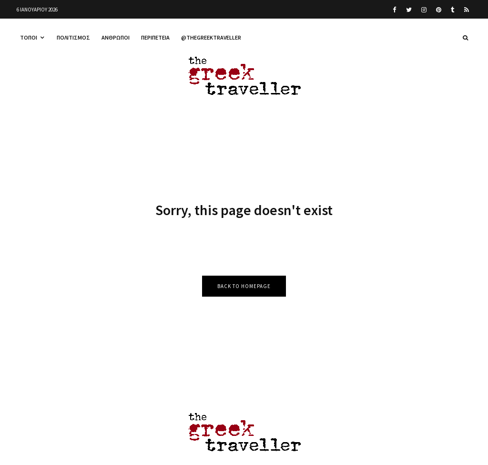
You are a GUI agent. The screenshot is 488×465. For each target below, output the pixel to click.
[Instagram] (424, 9)
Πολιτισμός (73, 37)
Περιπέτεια (155, 37)
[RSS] (466, 9)
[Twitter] (409, 9)
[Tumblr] (452, 9)
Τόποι (28, 37)
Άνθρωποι (116, 37)
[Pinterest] (438, 9)
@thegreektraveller (211, 37)
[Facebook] (394, 9)
